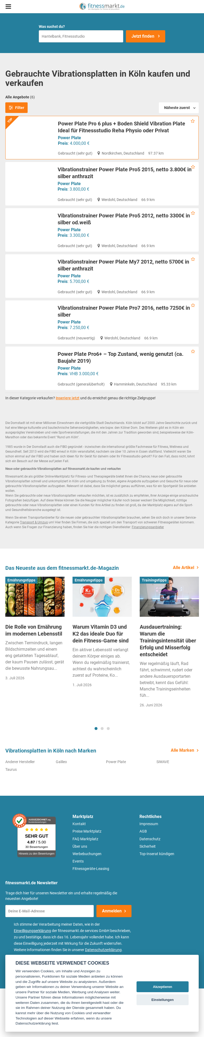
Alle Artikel (183, 615)
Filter (16, 108)
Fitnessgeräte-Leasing (91, 917)
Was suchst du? (52, 26)
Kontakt (79, 872)
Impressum (148, 872)
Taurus (11, 818)
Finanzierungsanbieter (148, 575)
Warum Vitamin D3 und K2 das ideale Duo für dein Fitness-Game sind (101, 682)
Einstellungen (162, 1000)
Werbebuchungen (87, 902)
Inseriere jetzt (67, 446)
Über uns (80, 895)
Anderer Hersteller (20, 810)
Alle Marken (182, 798)
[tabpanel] (35, 683)
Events (78, 910)
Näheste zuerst (177, 108)
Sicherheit (147, 895)
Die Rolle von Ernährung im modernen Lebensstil (33, 678)
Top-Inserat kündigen (156, 902)
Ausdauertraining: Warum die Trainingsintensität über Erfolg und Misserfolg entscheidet (168, 689)
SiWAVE (162, 810)
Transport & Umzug (34, 571)
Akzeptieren (162, 987)
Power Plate (69, 137)
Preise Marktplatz (87, 880)
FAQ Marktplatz (85, 887)
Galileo (61, 810)
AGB (143, 880)
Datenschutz (149, 887)
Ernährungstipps (21, 628)
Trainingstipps (154, 628)
